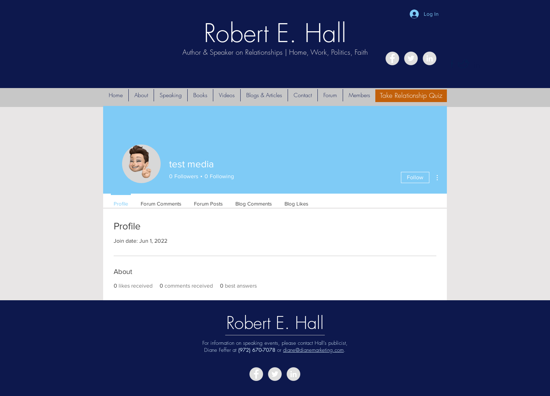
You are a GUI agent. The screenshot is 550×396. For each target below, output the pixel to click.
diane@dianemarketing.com (313, 350)
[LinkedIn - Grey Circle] (429, 58)
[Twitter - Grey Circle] (411, 58)
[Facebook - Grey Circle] (392, 58)
